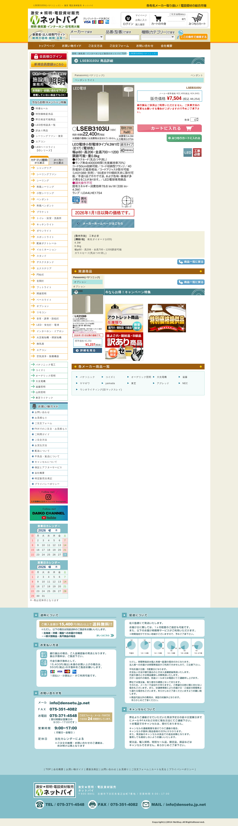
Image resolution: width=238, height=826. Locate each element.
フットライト (44, 287)
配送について (42, 451)
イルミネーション (47, 249)
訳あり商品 (42, 130)
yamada (110, 383)
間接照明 (42, 293)
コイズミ (111, 377)
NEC (185, 383)
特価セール (42, 108)
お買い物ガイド (75, 769)
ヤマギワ (85, 383)
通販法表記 (92, 769)
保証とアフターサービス (48, 467)
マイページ (141, 15)
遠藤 (185, 377)
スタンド (42, 256)
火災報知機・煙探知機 (49, 337)
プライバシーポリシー (47, 484)
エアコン (41, 141)
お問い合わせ (42, 412)
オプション (43, 306)
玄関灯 (40, 281)
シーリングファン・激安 (49, 136)
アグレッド (163, 383)
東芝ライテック (44, 397)
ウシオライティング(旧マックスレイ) (101, 389)
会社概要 (40, 473)
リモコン (42, 312)
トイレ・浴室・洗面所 (49, 218)
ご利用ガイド (42, 434)
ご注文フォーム (43, 423)
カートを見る (158, 769)
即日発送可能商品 (46, 119)
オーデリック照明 (141, 377)
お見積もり (41, 417)
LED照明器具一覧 (46, 125)
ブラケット (43, 212)
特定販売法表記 (43, 478)
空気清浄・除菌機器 (48, 356)
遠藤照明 (41, 386)
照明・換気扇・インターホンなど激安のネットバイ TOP (99, 54)
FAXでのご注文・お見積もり (51, 428)
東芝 (133, 383)
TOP (48, 769)
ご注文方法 (41, 439)
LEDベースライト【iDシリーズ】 (46, 149)
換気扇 (40, 343)
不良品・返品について (47, 456)
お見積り (124, 769)
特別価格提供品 (44, 114)
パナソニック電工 (46, 364)
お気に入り (141, 20)
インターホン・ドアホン (50, 331)
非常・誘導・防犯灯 (48, 318)
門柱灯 (40, 274)
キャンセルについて (46, 462)
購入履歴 (140, 24)
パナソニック (87, 377)
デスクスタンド (45, 262)
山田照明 (41, 392)
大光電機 (162, 377)
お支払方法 (41, 445)
